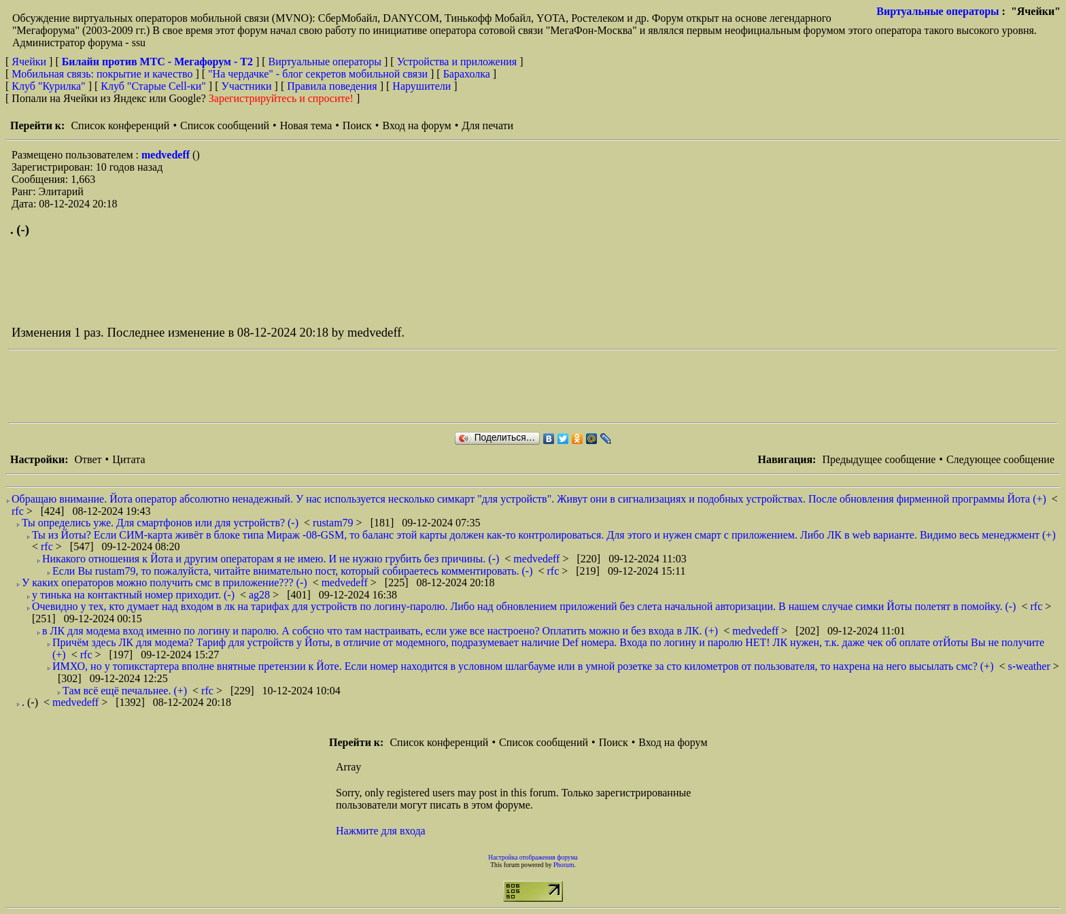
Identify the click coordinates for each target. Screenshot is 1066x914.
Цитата (128, 459)
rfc (19, 511)
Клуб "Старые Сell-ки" (153, 86)
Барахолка (466, 74)
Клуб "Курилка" (48, 86)
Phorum (563, 864)
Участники (247, 86)
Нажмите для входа (381, 830)
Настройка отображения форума (533, 857)
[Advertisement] (255, 386)
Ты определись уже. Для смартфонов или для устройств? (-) (160, 522)
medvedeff (166, 154)
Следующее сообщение (1000, 459)
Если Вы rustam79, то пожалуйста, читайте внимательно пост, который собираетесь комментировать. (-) (292, 571)
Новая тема (306, 125)
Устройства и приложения (457, 61)
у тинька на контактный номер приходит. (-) (133, 594)
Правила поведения (332, 86)
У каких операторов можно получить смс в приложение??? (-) (164, 582)
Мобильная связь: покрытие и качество (102, 74)
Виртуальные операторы (937, 11)
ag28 (261, 594)
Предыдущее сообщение (878, 459)
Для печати (487, 125)
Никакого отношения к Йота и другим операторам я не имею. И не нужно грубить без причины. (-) (270, 558)
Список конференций (120, 125)
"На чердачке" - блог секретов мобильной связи (318, 74)
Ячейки (30, 61)
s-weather (1030, 666)
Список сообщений (224, 125)
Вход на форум (416, 125)
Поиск (357, 125)
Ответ (87, 459)
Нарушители (421, 86)
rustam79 (334, 522)
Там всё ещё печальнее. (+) (125, 690)
